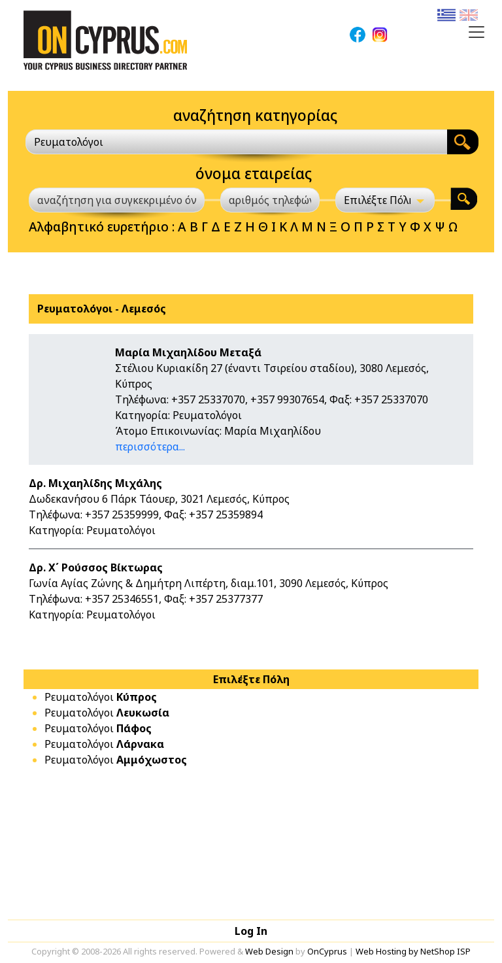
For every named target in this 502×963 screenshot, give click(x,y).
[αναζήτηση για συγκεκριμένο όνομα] (117, 200)
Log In (251, 931)
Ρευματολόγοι (100, 697)
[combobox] (236, 141)
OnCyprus (327, 951)
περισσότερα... (150, 446)
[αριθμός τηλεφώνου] (270, 200)
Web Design (269, 951)
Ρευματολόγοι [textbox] (68, 142)
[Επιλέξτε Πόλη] (385, 200)
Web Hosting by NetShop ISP (413, 951)
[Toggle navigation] (476, 32)
